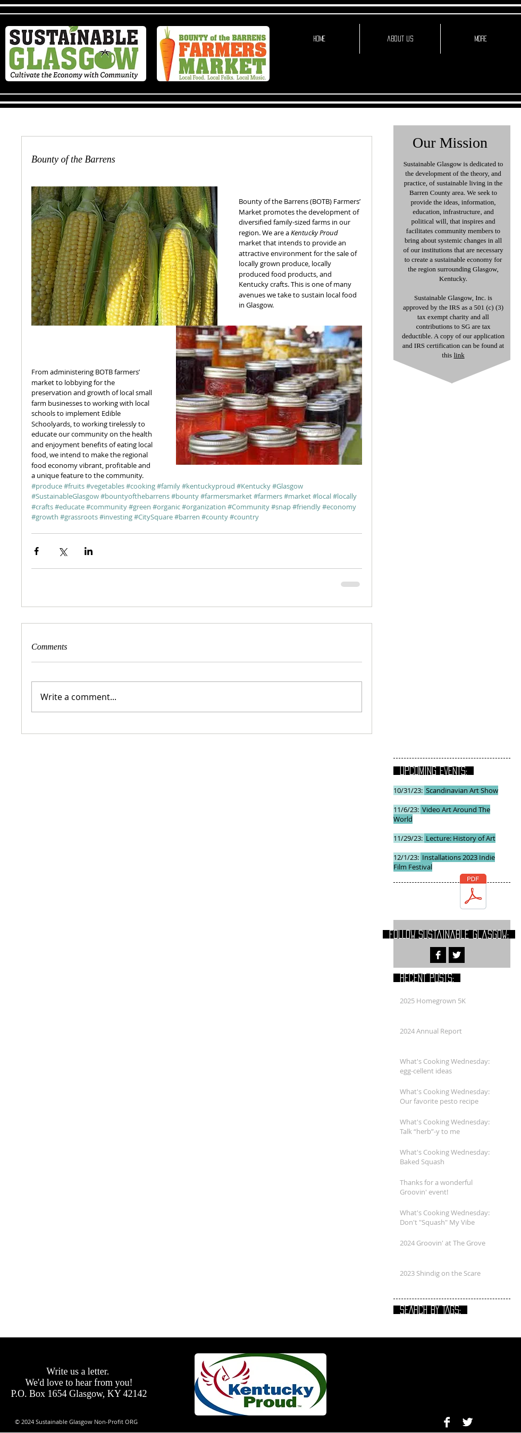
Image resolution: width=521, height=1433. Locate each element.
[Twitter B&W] (457, 955)
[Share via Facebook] (36, 551)
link (458, 355)
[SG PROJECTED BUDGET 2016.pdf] (473, 893)
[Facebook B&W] (438, 955)
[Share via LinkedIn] (88, 551)
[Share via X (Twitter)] (62, 551)
